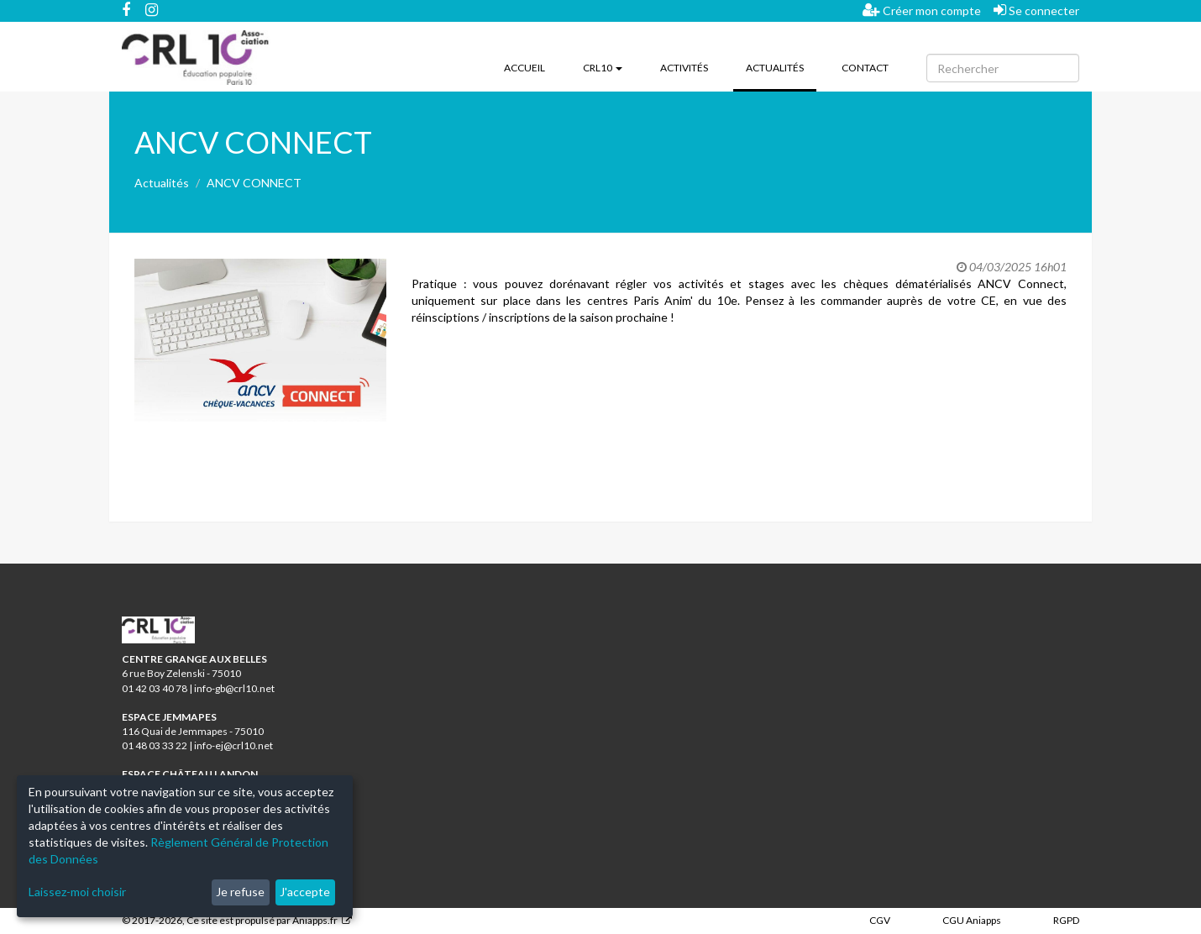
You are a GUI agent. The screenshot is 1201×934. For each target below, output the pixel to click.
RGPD (1066, 920)
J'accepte (305, 891)
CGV (879, 920)
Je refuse (240, 891)
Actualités (781, 66)
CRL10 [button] (602, 67)
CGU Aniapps (971, 920)
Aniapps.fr (315, 920)
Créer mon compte (922, 10)
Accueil (524, 67)
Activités (684, 67)
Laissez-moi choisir (77, 891)
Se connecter (1036, 10)
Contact (865, 67)
